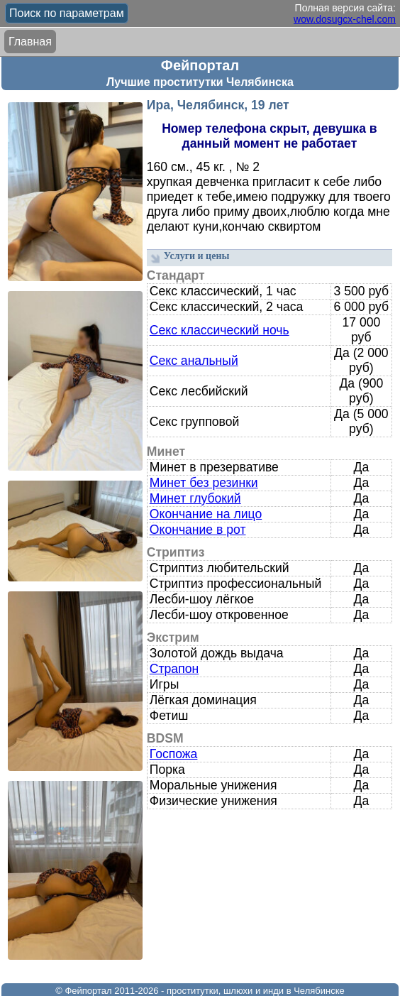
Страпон (174, 669)
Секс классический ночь (219, 330)
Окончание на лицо (206, 514)
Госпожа (174, 754)
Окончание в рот (198, 529)
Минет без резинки (204, 483)
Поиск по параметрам (66, 13)
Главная (30, 41)
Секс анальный (194, 361)
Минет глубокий (195, 498)
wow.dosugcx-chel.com (345, 19)
